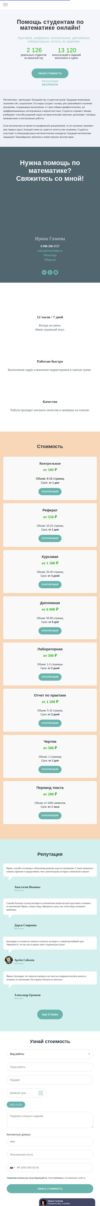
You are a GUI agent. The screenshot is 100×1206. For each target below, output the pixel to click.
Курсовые (25, 38)
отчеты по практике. (65, 41)
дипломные (80, 38)
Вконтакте (18, 998)
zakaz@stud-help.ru (50, 250)
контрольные (61, 38)
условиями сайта (75, 1177)
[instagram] (55, 272)
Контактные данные (18, 1134)
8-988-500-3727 (50, 246)
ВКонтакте (19, 890)
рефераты (41, 38)
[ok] (50, 272)
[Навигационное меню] (5, 4)
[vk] (44, 272)
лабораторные (38, 41)
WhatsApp (50, 255)
